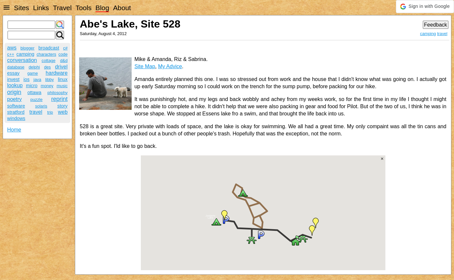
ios (27, 79)
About (122, 7)
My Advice (170, 66)
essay (13, 73)
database (16, 67)
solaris (41, 106)
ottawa (34, 92)
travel (36, 112)
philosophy (58, 92)
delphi (34, 67)
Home (14, 129)
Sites (21, 7)
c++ (10, 54)
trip (50, 112)
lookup (15, 85)
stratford (16, 112)
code (63, 54)
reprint (59, 99)
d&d (64, 60)
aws (11, 47)
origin (14, 92)
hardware (57, 73)
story (62, 106)
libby (49, 79)
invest (13, 79)
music (61, 85)
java (37, 79)
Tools (84, 7)
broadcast (48, 47)
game (32, 73)
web (62, 112)
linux (63, 79)
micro (31, 85)
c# (65, 48)
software (16, 106)
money (47, 85)
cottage (48, 60)
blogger (27, 48)
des (47, 67)
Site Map (144, 66)
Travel (62, 7)
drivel (61, 67)
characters (46, 54)
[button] (425, 6)
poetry (14, 99)
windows (16, 118)
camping (25, 54)
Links (41, 7)
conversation (22, 60)
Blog (102, 7)
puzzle (37, 99)
